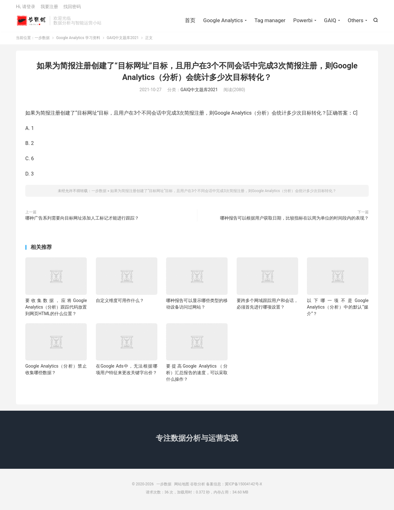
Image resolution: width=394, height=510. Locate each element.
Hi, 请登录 (25, 8)
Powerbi (303, 22)
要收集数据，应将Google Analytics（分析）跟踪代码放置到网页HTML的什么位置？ (56, 309)
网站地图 (181, 486)
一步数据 (31, 22)
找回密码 (72, 8)
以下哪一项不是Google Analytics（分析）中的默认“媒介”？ (337, 309)
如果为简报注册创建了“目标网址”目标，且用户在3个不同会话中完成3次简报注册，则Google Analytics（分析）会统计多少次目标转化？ (223, 193)
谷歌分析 (197, 486)
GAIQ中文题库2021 (123, 40)
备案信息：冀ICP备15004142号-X (234, 486)
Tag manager (269, 22)
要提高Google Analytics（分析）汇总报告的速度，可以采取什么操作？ (197, 375)
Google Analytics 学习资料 (78, 40)
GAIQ (330, 22)
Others (355, 22)
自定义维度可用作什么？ (120, 302)
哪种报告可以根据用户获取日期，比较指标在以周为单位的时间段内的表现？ (294, 220)
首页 (190, 22)
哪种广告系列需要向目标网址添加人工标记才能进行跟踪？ (82, 220)
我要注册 (49, 8)
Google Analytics (223, 22)
